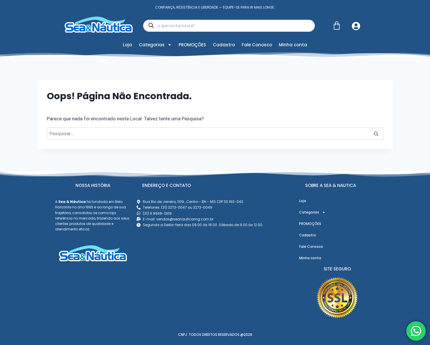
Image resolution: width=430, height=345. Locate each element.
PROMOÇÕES (192, 45)
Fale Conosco (257, 45)
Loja (127, 45)
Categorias (155, 45)
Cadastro (224, 45)
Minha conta (293, 45)
